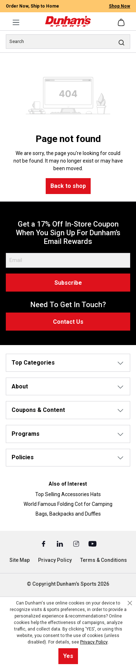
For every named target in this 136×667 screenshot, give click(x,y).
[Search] (68, 41)
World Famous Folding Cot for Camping (68, 504)
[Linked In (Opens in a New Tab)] (60, 543)
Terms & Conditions (103, 560)
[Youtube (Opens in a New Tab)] (92, 543)
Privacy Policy (55, 560)
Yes (68, 656)
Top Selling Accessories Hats (68, 494)
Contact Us (68, 321)
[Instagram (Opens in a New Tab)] (76, 543)
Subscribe (68, 282)
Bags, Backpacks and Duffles (68, 514)
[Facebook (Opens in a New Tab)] (44, 543)
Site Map (19, 560)
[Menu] (16, 22)
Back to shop (68, 185)
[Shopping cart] (122, 22)
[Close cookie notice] (130, 603)
